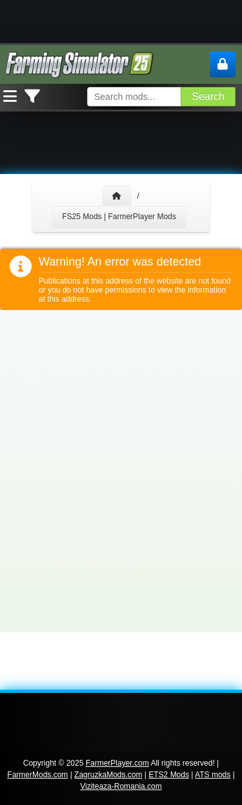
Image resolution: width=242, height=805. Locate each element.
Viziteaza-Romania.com (121, 786)
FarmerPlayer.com (117, 763)
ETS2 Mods (168, 774)
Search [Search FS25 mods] (208, 96)
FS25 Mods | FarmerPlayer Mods (119, 216)
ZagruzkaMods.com (108, 774)
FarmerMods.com (37, 774)
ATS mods (212, 774)
